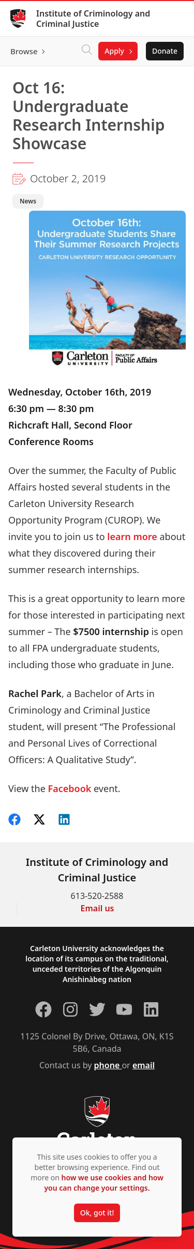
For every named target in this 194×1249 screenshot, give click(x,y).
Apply (114, 51)
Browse (24, 51)
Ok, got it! (97, 1213)
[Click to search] (87, 51)
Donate (164, 51)
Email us (97, 908)
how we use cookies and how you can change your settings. (103, 1183)
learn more (132, 536)
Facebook (70, 788)
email (143, 1065)
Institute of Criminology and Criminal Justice (93, 18)
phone (108, 1065)
